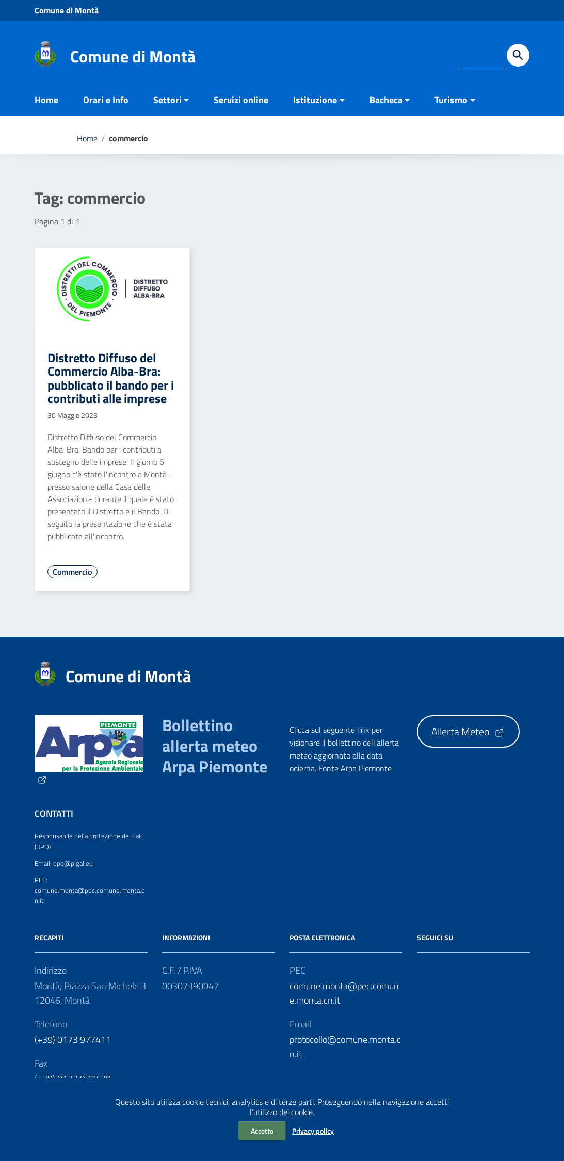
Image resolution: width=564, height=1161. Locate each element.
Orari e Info (105, 100)
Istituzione (315, 100)
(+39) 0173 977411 (73, 1039)
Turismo (451, 100)
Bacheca (385, 100)
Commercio (72, 572)
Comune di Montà (133, 56)
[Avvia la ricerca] (518, 55)
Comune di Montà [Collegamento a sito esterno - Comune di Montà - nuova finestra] (67, 10)
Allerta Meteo (468, 731)
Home (46, 100)
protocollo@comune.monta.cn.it (345, 1047)
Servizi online (241, 100)
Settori (167, 100)
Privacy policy (313, 1130)
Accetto (262, 1130)
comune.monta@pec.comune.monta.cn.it (344, 993)
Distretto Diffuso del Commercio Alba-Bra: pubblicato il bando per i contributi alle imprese (110, 378)
